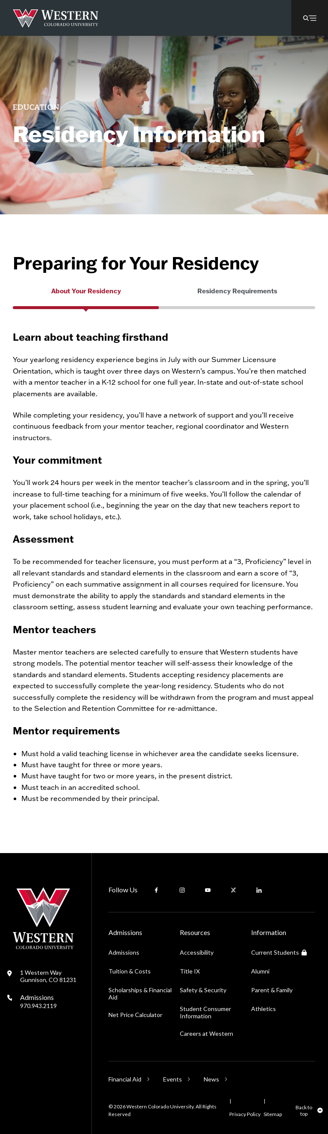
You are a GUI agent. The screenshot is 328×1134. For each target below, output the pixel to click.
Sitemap (273, 1114)
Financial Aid (124, 1079)
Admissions (38, 1001)
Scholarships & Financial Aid (140, 993)
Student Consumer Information (205, 1012)
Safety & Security (203, 990)
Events (172, 1079)
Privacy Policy (245, 1114)
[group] (86, 300)
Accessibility (197, 952)
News (211, 1079)
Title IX (190, 971)
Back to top (304, 1110)
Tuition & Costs (129, 971)
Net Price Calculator (135, 1014)
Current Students (279, 952)
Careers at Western (206, 1033)
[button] (309, 18)
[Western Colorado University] (43, 946)
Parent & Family (272, 990)
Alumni (260, 971)
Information (268, 932)
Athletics (263, 1008)
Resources (195, 932)
